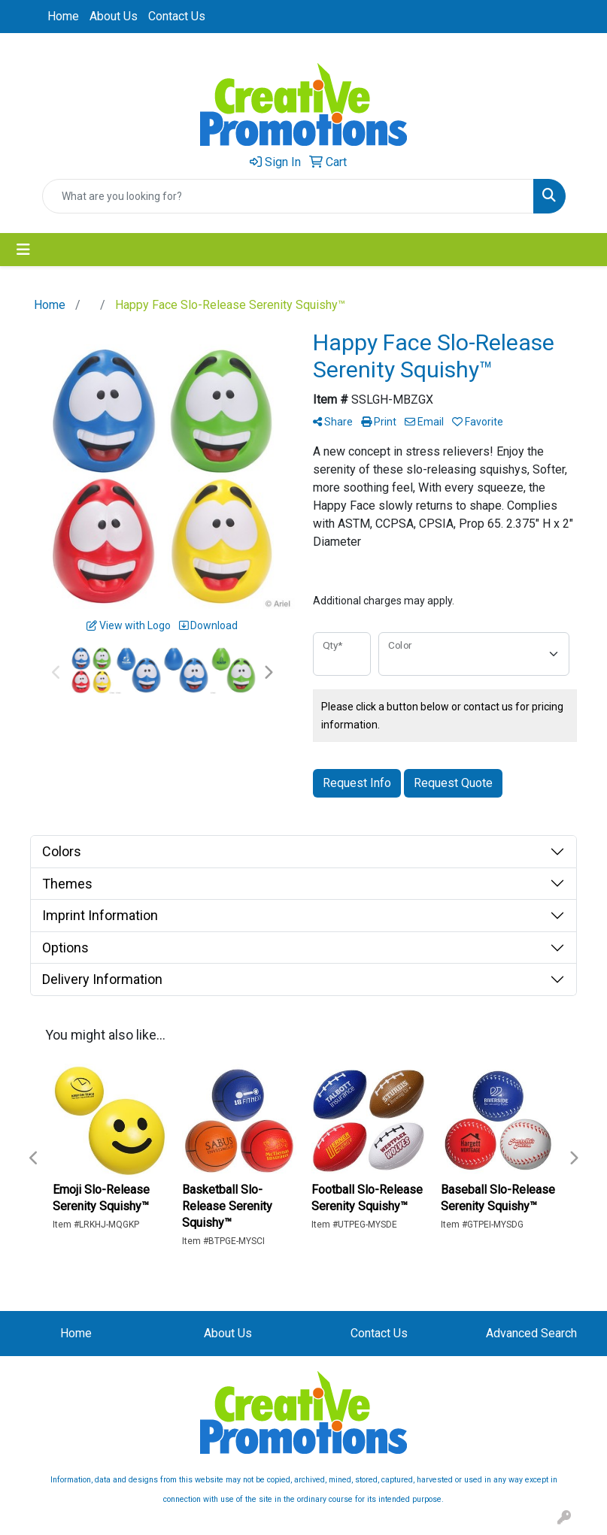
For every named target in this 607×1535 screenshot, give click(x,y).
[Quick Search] (288, 196)
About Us (114, 16)
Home (63, 16)
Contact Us (176, 16)
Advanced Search (531, 1333)
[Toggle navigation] (23, 249)
